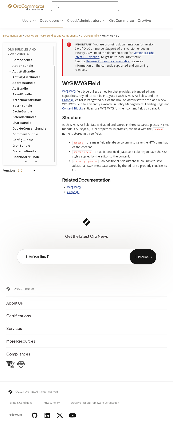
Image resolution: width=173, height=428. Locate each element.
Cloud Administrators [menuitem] (84, 20)
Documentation (12, 35)
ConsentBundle (22, 113)
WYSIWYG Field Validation (29, 89)
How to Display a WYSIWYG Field (30, 65)
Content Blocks (25, 97)
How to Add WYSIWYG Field (34, 55)
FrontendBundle (23, 125)
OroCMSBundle (89, 35)
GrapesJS (68, 100)
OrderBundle (20, 136)
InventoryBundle (25, 130)
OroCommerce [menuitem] (121, 20)
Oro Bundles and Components (59, 35)
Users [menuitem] (26, 20)
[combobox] (85, 6)
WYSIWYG (69, 91)
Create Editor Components (24, 105)
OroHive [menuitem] (144, 20)
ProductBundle (22, 159)
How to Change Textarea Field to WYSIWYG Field (30, 77)
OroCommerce (23, 289)
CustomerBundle (25, 119)
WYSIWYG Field (24, 48)
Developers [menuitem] (49, 20)
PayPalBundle (22, 142)
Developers (31, 35)
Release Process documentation (108, 61)
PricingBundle (21, 153)
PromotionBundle (26, 147)
